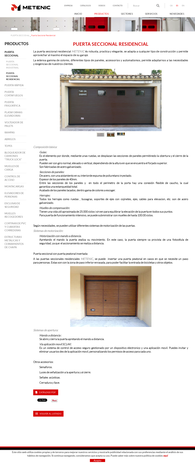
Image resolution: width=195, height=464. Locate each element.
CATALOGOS (85, 6)
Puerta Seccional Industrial (12, 64)
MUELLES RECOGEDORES (14, 215)
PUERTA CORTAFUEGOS (14, 94)
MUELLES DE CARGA (12, 168)
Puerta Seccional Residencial (13, 76)
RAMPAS (10, 132)
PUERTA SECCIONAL (20, 35)
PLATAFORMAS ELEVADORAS (13, 114)
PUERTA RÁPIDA (14, 85)
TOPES (8, 146)
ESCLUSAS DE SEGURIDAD (12, 205)
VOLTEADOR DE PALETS (14, 124)
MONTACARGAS (14, 186)
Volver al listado (48, 413)
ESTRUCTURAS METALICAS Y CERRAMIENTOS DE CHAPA (14, 242)
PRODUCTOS (16, 43)
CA (171, 6)
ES (177, 6)
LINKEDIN (151, 458)
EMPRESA (68, 6)
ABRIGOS (10, 139)
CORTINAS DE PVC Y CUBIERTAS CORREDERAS (15, 227)
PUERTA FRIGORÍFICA (12, 104)
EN (183, 6)
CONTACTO (118, 6)
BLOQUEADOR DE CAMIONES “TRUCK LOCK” (15, 156)
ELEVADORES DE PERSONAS (14, 195)
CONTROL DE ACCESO (12, 178)
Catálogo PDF (45, 392)
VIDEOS (101, 6)
